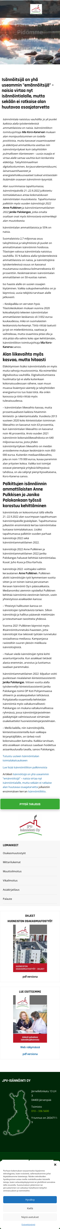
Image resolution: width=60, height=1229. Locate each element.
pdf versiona (30, 1054)
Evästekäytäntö (28, 1224)
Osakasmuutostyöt (14, 853)
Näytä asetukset (30, 1217)
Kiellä (30, 1208)
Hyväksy (30, 1199)
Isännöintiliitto (37, 791)
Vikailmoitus (10, 880)
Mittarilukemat (12, 862)
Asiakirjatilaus (11, 889)
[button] (55, 1164)
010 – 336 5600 (40, 1111)
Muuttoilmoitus (12, 871)
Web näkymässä (30, 1047)
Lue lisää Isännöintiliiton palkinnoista (25, 767)
